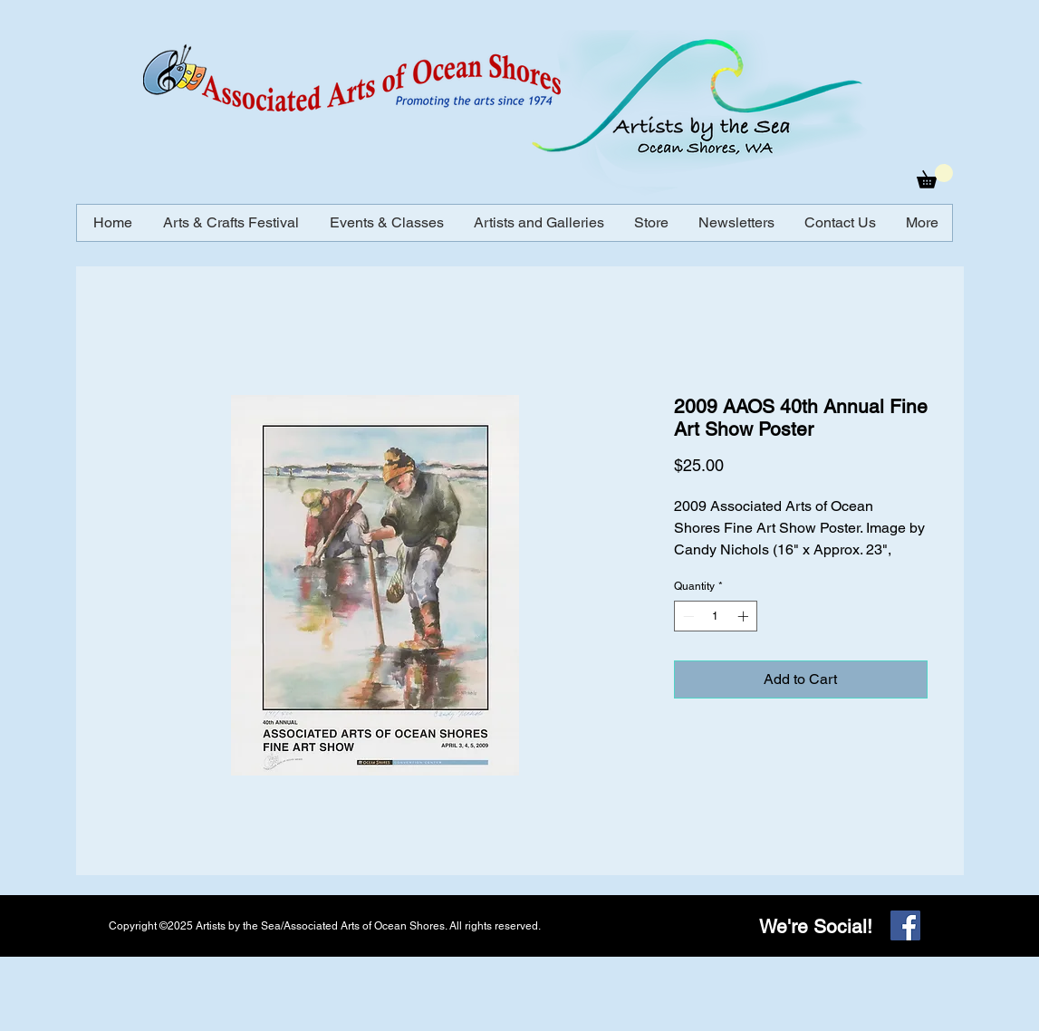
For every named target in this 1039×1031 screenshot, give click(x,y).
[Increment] (745, 616)
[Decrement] (687, 616)
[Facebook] (905, 925)
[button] (935, 176)
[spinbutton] (716, 616)
